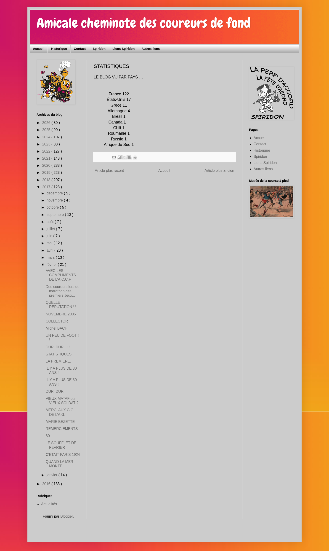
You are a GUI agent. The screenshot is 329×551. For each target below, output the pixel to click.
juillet (51, 229)
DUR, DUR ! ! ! (58, 347)
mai (50, 243)
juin (50, 236)
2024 (46, 137)
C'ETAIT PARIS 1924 (63, 455)
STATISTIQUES (59, 354)
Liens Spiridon (123, 49)
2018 (46, 180)
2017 (46, 187)
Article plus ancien (219, 170)
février (52, 264)
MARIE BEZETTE (60, 422)
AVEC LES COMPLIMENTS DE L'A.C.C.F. (61, 275)
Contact (80, 49)
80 (48, 436)
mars (51, 257)
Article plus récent (109, 170)
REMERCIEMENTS (62, 429)
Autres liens (150, 49)
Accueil (38, 49)
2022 (46, 151)
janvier (52, 475)
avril (50, 250)
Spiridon (99, 49)
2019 (46, 173)
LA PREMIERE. (58, 361)
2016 (46, 484)
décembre (55, 193)
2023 (46, 144)
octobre (53, 207)
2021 (46, 158)
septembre (56, 215)
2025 (46, 130)
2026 (46, 123)
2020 (46, 165)
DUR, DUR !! (56, 391)
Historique (59, 49)
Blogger (66, 516)
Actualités (49, 504)
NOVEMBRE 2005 (61, 314)
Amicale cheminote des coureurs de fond (144, 23)
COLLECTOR (57, 321)
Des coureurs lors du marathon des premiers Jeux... (63, 291)
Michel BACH (56, 328)
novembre (55, 200)
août (51, 222)
